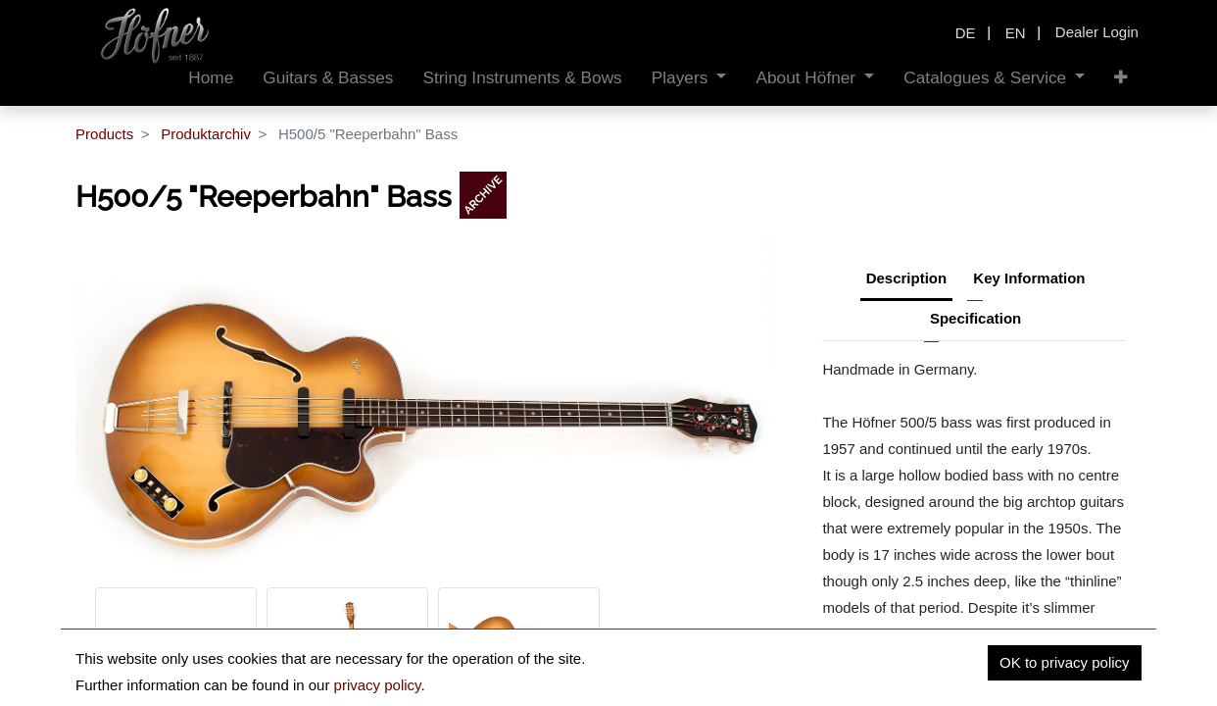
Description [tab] (907, 278)
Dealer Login (1097, 32)
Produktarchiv (206, 134)
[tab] (975, 320)
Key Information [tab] (1029, 278)
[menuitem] (210, 78)
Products (104, 134)
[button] (1121, 78)
